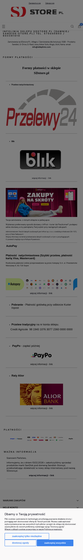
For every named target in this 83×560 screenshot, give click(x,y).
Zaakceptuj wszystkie (55, 543)
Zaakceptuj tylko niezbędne (27, 536)
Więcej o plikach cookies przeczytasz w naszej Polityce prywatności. (33, 529)
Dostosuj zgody (20, 543)
